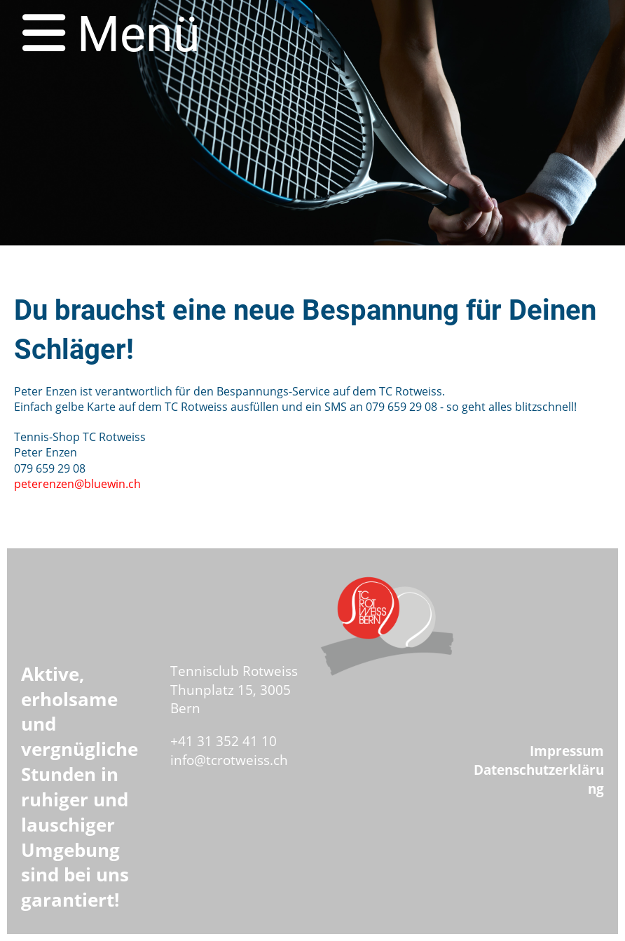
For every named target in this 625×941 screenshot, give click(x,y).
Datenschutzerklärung (539, 779)
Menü (111, 34)
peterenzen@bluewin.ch (77, 484)
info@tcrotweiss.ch (229, 759)
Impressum (567, 750)
